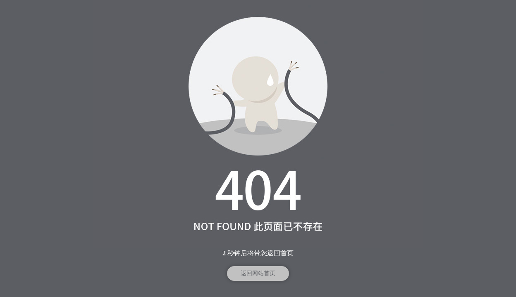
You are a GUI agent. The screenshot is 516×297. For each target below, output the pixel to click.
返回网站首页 (258, 273)
